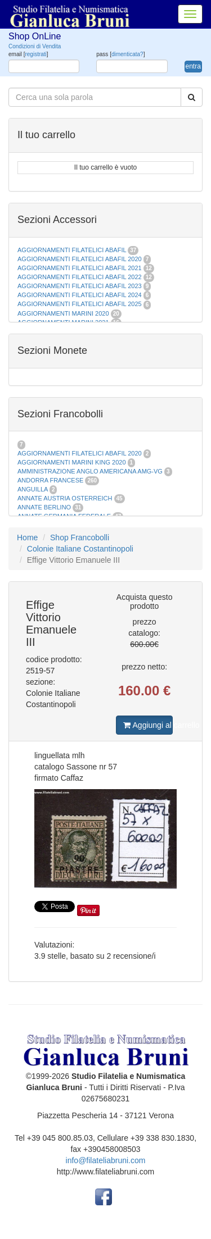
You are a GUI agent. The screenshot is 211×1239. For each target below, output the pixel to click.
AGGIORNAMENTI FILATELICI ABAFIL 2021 (79, 268)
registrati (35, 54)
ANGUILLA (32, 489)
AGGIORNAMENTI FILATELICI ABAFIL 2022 (79, 277)
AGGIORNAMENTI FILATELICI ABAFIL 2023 (79, 286)
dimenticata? (127, 54)
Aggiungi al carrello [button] (147, 725)
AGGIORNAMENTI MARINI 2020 (63, 313)
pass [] (120, 54)
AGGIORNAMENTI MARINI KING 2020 (71, 462)
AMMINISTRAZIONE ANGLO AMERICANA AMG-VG (90, 471)
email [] (28, 54)
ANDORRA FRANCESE (50, 480)
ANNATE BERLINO (44, 507)
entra (193, 66)
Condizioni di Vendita (34, 46)
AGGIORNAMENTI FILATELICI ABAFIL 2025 (79, 303)
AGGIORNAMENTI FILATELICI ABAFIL (72, 250)
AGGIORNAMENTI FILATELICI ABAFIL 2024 (79, 294)
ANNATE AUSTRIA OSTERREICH (65, 498)
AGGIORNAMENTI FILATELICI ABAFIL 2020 (79, 259)
